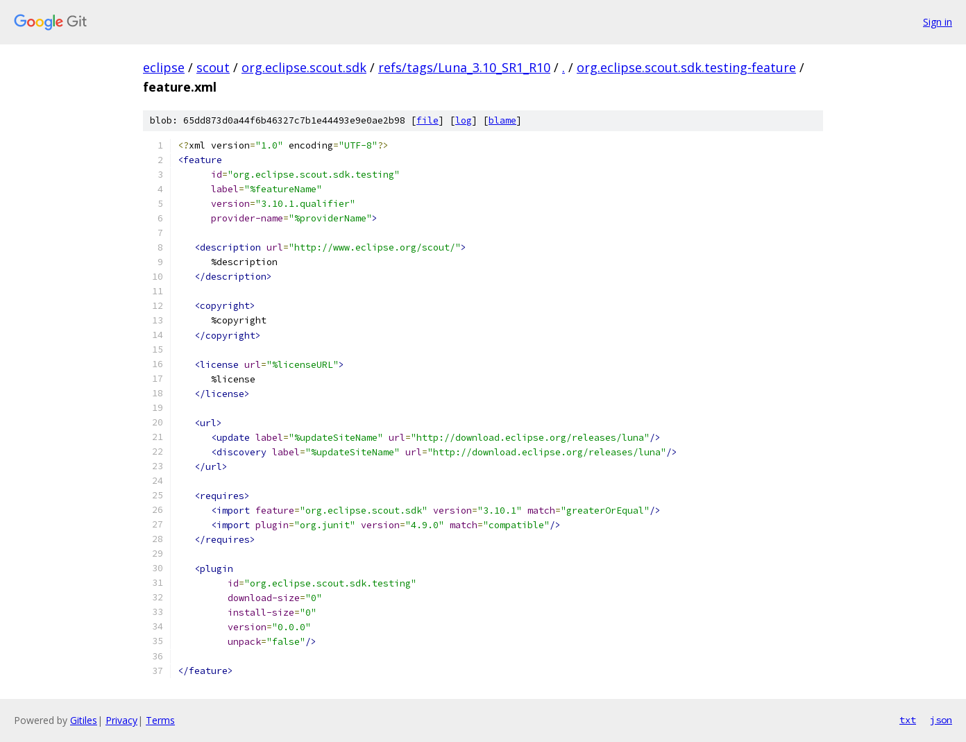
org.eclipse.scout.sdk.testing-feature (686, 67)
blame (502, 120)
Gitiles (83, 720)
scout (213, 67)
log (463, 120)
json (941, 720)
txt (907, 720)
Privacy (121, 720)
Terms (160, 720)
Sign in (937, 21)
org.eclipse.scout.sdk (304, 67)
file (427, 120)
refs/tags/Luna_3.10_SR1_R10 (464, 67)
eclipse (164, 67)
